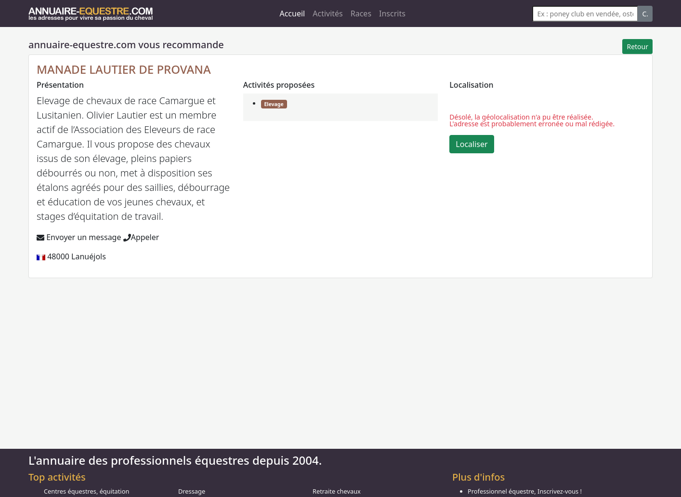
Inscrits (392, 13)
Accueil (292, 13)
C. (645, 13)
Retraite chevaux (337, 491)
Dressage (191, 491)
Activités (328, 13)
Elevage (273, 104)
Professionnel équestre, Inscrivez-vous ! (525, 491)
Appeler (141, 237)
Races (361, 13)
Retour (637, 46)
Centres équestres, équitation (86, 491)
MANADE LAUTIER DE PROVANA (124, 69)
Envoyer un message (79, 237)
